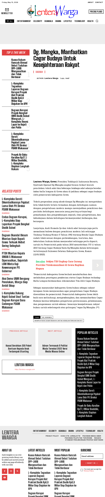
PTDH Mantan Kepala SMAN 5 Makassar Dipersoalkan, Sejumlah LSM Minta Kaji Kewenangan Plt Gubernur (15, 211)
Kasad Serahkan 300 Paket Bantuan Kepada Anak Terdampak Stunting (19, 348)
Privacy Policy (89, 462)
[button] (97, 21)
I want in (91, 455)
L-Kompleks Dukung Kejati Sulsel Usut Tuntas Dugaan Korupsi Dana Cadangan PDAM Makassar (15, 240)
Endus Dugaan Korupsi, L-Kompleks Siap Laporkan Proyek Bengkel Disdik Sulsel (15, 181)
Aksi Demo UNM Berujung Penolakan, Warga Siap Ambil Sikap (14, 225)
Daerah (5, 175)
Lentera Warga (51, 78)
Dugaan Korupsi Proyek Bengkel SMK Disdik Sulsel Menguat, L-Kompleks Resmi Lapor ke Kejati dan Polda (19, 98)
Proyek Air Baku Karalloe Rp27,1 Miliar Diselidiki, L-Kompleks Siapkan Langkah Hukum (19, 129)
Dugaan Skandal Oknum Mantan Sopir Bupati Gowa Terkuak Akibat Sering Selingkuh (15, 196)
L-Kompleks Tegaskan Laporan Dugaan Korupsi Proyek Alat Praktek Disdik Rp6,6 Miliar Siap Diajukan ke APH (20, 79)
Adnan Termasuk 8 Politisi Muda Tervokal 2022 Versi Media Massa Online (54, 348)
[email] (92, 448)
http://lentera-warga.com (25, 369)
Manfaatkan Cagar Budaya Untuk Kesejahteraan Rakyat (59, 320)
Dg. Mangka (47, 317)
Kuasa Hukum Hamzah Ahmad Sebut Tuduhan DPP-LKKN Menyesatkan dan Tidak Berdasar (20, 63)
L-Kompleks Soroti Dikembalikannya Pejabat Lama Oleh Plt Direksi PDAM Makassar (19, 114)
